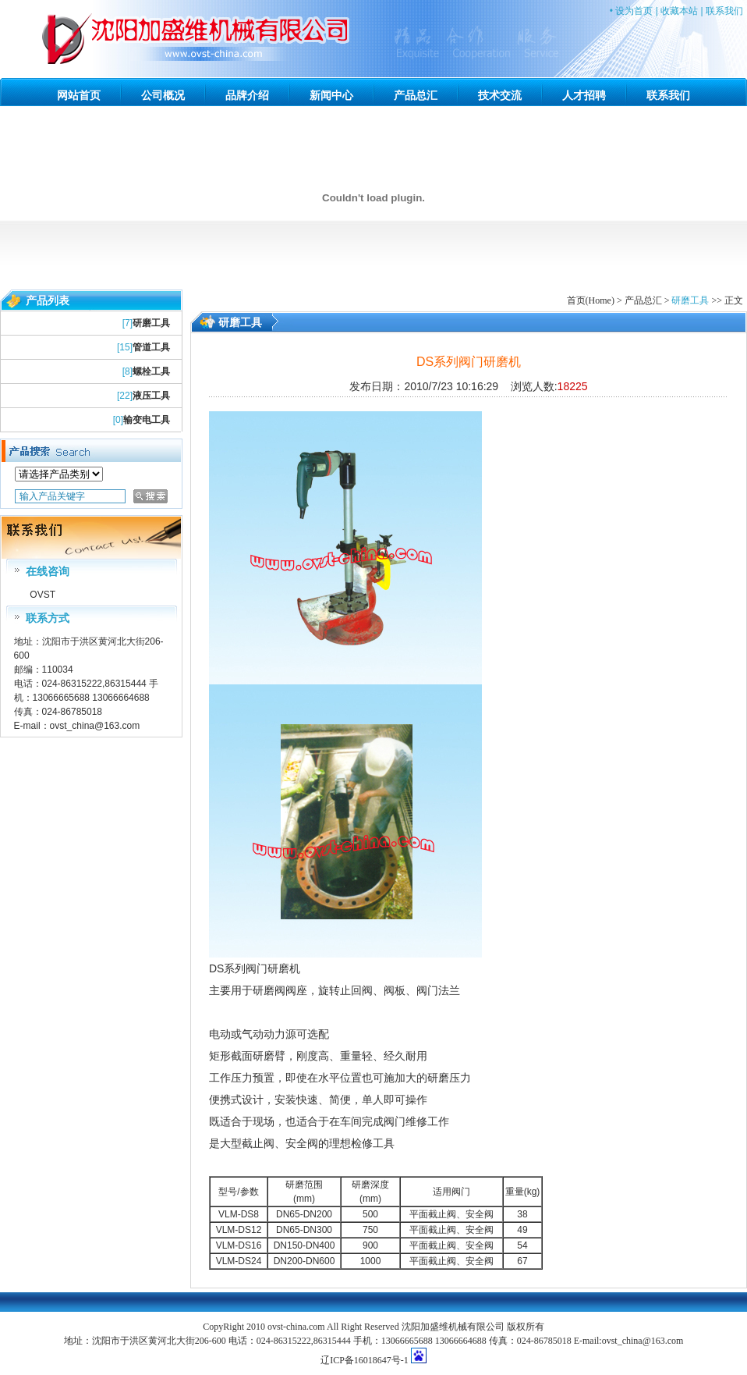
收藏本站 (679, 10)
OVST (41, 594)
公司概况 (163, 95)
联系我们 (724, 10)
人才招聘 (584, 95)
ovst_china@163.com (95, 725)
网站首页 (79, 95)
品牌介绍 (247, 95)
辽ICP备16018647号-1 (364, 1360)
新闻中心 (331, 95)
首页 (576, 300)
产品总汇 (415, 95)
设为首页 (634, 10)
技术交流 (500, 95)
